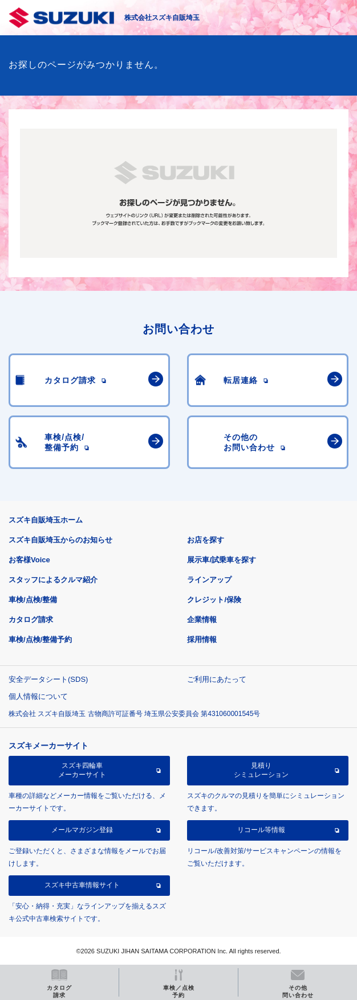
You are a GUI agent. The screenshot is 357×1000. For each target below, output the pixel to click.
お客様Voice (29, 559)
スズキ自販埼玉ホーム (46, 520)
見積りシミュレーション (261, 770)
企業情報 (202, 619)
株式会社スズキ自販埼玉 (162, 18)
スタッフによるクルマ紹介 (53, 579)
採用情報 (202, 639)
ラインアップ (209, 579)
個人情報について (38, 696)
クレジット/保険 (214, 599)
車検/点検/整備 (33, 599)
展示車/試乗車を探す (221, 559)
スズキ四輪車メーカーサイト (82, 770)
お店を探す (205, 540)
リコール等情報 (261, 830)
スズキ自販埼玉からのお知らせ (60, 540)
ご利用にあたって (216, 679)
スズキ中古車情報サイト (82, 885)
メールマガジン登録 (82, 830)
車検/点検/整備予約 (40, 639)
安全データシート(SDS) (48, 679)
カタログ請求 (31, 619)
